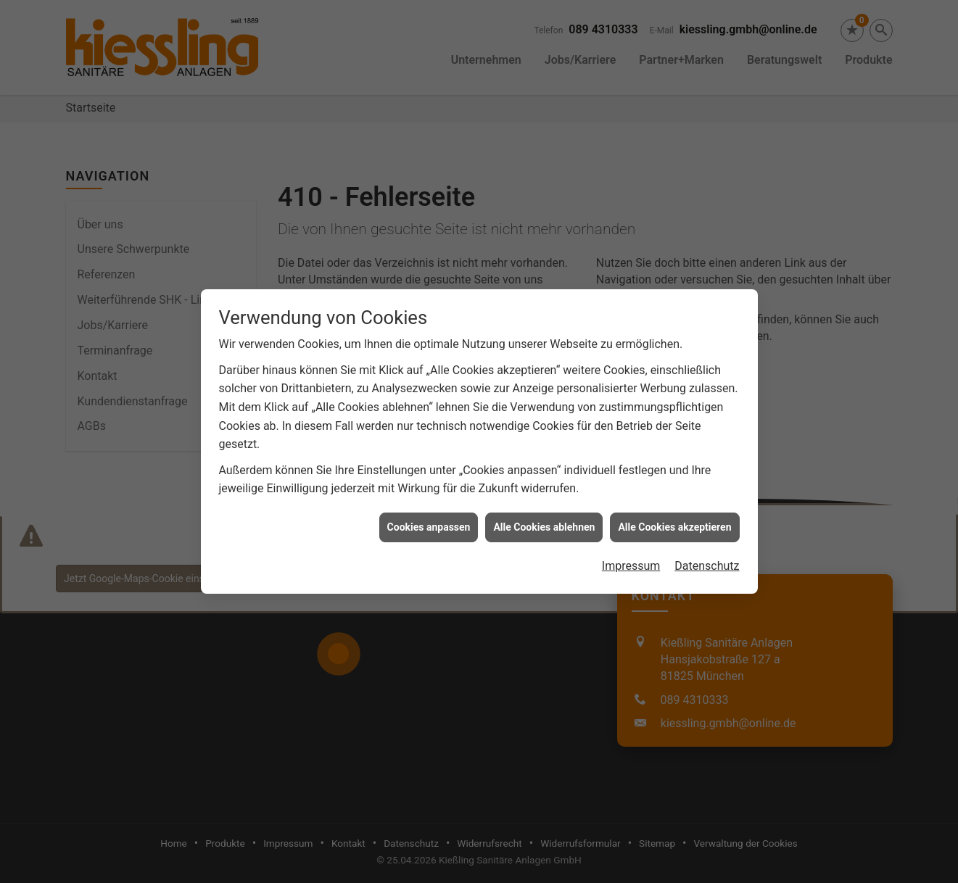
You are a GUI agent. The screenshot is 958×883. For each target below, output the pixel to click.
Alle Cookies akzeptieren (674, 514)
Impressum (631, 553)
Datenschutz (706, 553)
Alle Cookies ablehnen (544, 514)
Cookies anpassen (429, 514)
